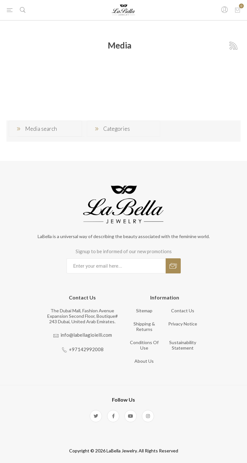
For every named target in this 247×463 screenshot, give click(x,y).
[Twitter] (96, 416)
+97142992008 (86, 349)
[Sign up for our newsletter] (116, 265)
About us (144, 361)
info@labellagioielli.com (86, 335)
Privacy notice (182, 323)
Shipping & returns (144, 326)
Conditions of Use (144, 345)
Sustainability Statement (182, 345)
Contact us (182, 310)
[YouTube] (130, 416)
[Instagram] (148, 416)
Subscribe (173, 265)
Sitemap (144, 310)
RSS (233, 45)
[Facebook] (113, 416)
